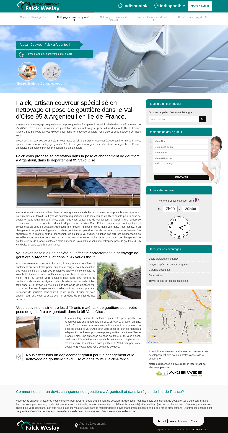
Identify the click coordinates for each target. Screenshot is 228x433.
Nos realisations (28, 73)
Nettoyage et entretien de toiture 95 (114, 18)
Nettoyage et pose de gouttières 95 (74, 18)
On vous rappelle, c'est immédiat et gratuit (45, 54)
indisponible (133, 5)
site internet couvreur (189, 351)
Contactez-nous (51, 73)
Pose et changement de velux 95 (153, 18)
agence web (163, 364)
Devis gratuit (199, 6)
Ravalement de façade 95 (192, 17)
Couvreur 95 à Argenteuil (34, 17)
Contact (195, 421)
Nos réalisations (178, 421)
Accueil (162, 421)
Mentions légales (200, 429)
